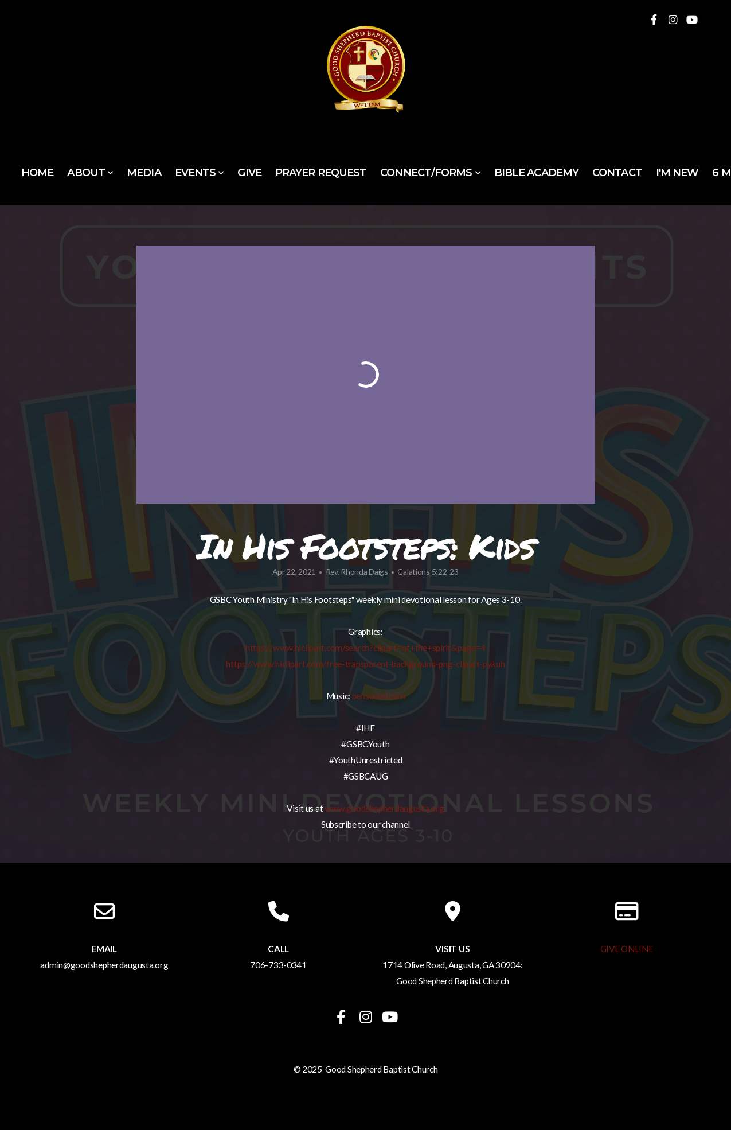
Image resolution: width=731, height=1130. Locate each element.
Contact (617, 172)
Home (37, 172)
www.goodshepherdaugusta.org (384, 808)
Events (199, 172)
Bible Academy (536, 172)
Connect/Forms (430, 172)
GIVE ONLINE (627, 949)
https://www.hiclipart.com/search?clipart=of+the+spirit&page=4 (365, 647)
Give (249, 172)
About (90, 172)
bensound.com (378, 696)
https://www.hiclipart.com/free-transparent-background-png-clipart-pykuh (365, 663)
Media (144, 172)
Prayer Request (320, 172)
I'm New (677, 172)
